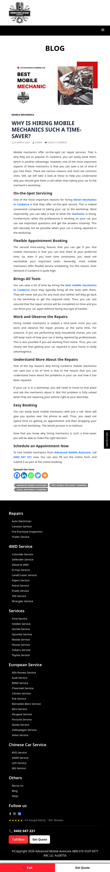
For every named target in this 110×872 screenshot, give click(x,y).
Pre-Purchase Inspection (27, 531)
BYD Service (19, 752)
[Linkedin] (24, 475)
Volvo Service (20, 735)
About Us (17, 785)
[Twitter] (38, 475)
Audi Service (19, 677)
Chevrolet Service (23, 688)
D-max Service (21, 570)
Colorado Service (22, 554)
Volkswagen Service (24, 730)
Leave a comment (57, 142)
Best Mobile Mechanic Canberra (69, 485)
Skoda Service (20, 724)
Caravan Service (22, 526)
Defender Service (22, 559)
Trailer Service (20, 537)
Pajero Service (21, 580)
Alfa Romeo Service (24, 672)
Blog (15, 791)
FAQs (15, 796)
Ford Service (19, 618)
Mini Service (19, 709)
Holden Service (21, 624)
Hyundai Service (22, 634)
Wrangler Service (22, 601)
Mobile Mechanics (23, 114)
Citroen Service (21, 693)
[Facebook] (17, 475)
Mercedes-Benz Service (26, 704)
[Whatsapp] (31, 475)
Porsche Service (22, 719)
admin (38, 142)
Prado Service (20, 590)
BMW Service (20, 683)
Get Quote (39, 839)
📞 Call (27, 868)
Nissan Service (21, 644)
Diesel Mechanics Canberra (31, 489)
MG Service (19, 768)
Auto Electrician (21, 521)
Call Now (18, 839)
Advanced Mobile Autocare (31, 485)
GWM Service (20, 757)
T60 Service (19, 596)
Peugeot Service (22, 714)
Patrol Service (20, 585)
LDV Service (19, 763)
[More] (45, 475)
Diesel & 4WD (20, 564)
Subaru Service (21, 650)
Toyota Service (21, 655)
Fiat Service (19, 698)
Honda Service (21, 629)
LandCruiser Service (24, 575)
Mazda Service (21, 639)
